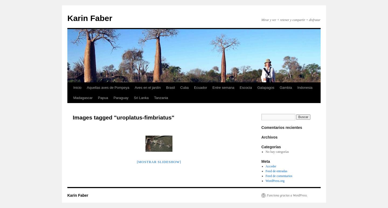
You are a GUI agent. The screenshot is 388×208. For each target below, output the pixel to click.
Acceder (271, 166)
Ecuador (200, 88)
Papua (103, 98)
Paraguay (121, 98)
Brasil (170, 88)
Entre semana (223, 88)
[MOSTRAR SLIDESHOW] (159, 162)
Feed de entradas (276, 171)
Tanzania (161, 98)
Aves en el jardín (148, 88)
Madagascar (83, 98)
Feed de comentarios (279, 176)
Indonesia (304, 88)
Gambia (286, 88)
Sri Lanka (141, 98)
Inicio (77, 88)
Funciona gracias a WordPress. (287, 195)
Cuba (184, 88)
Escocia (246, 88)
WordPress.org (275, 181)
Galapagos (265, 88)
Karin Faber (89, 18)
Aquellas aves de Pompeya (108, 88)
